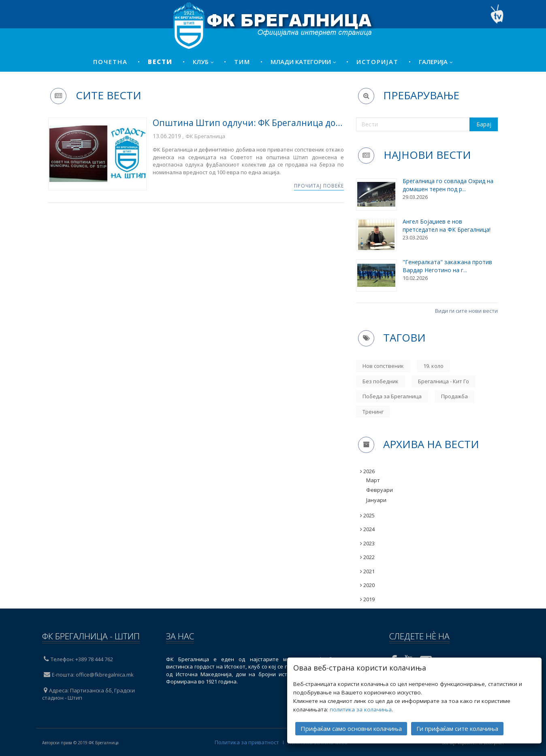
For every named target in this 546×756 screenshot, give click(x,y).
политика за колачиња (361, 707)
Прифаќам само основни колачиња (351, 726)
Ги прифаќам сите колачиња (457, 726)
